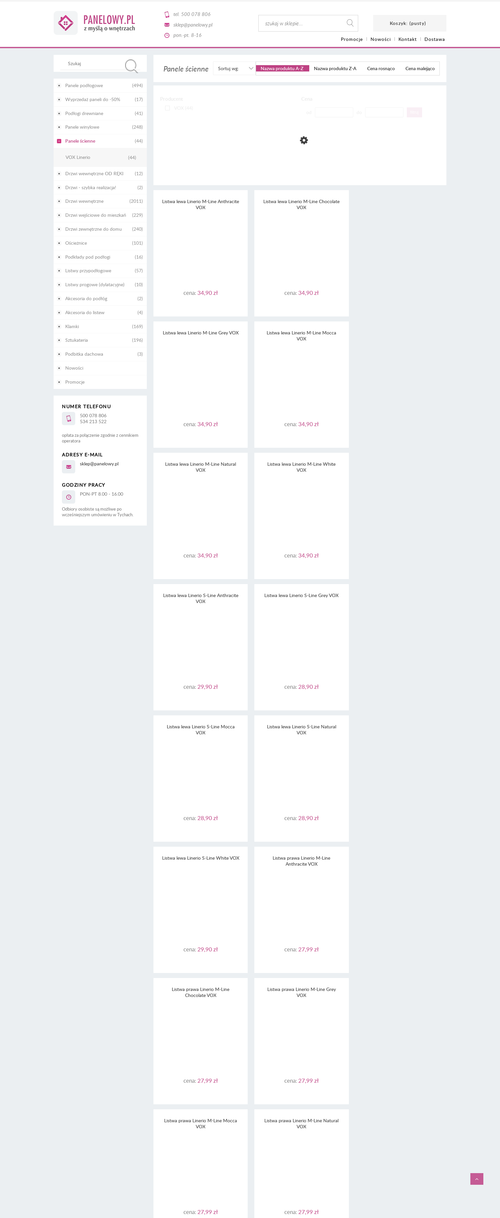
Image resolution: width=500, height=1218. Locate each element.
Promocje (75, 382)
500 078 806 (195, 14)
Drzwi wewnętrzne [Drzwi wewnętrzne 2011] (84, 201)
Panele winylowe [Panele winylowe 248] (82, 127)
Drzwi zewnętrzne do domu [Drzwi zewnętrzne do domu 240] (93, 229)
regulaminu (266, 1026)
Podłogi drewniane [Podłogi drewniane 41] (84, 113)
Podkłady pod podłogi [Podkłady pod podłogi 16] (87, 257)
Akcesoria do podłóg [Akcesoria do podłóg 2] (86, 298)
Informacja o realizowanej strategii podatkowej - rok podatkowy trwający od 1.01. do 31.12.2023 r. (250, 1050)
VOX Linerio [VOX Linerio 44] (78, 157)
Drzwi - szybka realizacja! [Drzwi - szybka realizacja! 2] (90, 187)
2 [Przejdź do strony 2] (300, 989)
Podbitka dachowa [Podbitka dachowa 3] (84, 354)
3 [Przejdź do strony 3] (310, 989)
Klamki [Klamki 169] (72, 326)
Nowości (74, 368)
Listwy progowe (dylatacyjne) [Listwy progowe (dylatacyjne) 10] (95, 284)
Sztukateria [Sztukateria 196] (76, 340)
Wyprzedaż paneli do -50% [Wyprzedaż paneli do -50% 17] (92, 99)
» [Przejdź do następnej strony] (321, 989)
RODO (262, 1038)
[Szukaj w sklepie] (101, 63)
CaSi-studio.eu (434, 1095)
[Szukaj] (131, 66)
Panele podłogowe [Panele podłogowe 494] (84, 85)
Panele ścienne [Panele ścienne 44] (80, 141)
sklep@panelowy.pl (192, 24)
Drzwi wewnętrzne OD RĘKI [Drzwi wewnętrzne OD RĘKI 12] (94, 173)
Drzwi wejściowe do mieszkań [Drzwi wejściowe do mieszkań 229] (95, 215)
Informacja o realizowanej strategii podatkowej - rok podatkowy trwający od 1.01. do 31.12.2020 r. (250, 1068)
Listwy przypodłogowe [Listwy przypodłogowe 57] (88, 270)
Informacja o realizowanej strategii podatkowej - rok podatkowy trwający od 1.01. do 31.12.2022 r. (250, 1056)
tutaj (318, 1032)
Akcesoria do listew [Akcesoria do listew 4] (85, 312)
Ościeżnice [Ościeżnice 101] (76, 243)
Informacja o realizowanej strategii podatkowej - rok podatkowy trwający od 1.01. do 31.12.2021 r (249, 1062)
